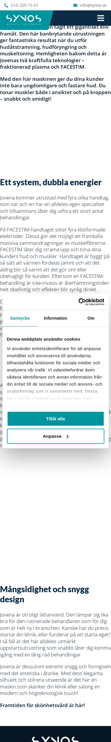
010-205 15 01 (24, 5)
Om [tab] (90, 318)
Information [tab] (55, 318)
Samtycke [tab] (20, 318)
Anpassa (56, 436)
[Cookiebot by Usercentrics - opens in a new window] (79, 302)
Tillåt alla (55, 418)
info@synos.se (93, 5)
